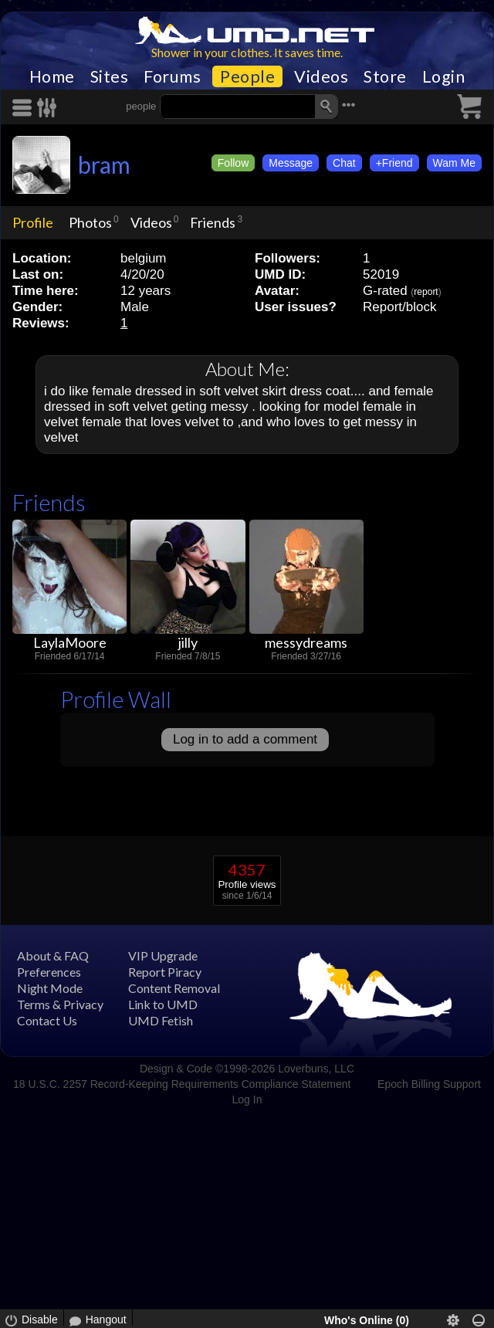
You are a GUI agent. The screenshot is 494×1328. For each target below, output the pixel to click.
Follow (233, 163)
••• (349, 104)
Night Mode (50, 988)
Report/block (399, 307)
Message (291, 163)
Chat (344, 163)
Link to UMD (163, 1004)
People (247, 76)
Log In (247, 1099)
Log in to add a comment (245, 739)
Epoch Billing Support (429, 1084)
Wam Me (454, 163)
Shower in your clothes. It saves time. (247, 52)
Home (52, 76)
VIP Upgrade (163, 955)
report (426, 291)
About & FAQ (53, 955)
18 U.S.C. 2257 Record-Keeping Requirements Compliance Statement (181, 1084)
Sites (109, 76)
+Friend (394, 163)
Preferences (49, 971)
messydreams (306, 642)
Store (385, 76)
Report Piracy (164, 971)
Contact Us (47, 1020)
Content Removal (174, 988)
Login (443, 76)
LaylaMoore (70, 642)
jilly (188, 642)
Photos (90, 222)
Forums (172, 76)
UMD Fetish (160, 1020)
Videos (321, 76)
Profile (32, 222)
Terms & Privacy (60, 1004)
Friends (212, 222)
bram (104, 164)
